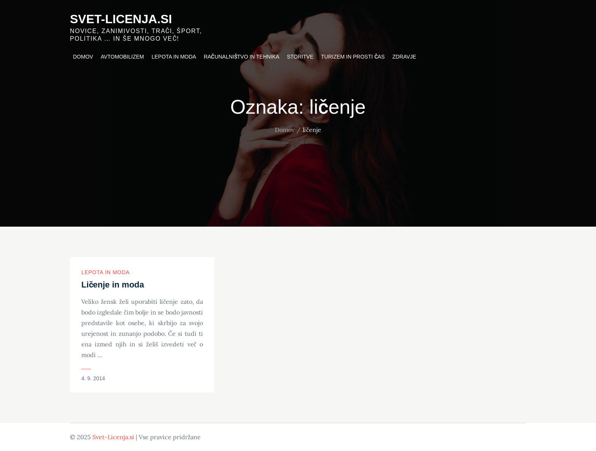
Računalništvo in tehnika (241, 57)
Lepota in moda (174, 57)
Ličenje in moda (112, 284)
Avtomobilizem (122, 57)
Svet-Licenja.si (121, 19)
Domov (83, 57)
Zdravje (404, 57)
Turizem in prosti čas (353, 57)
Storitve (300, 57)
